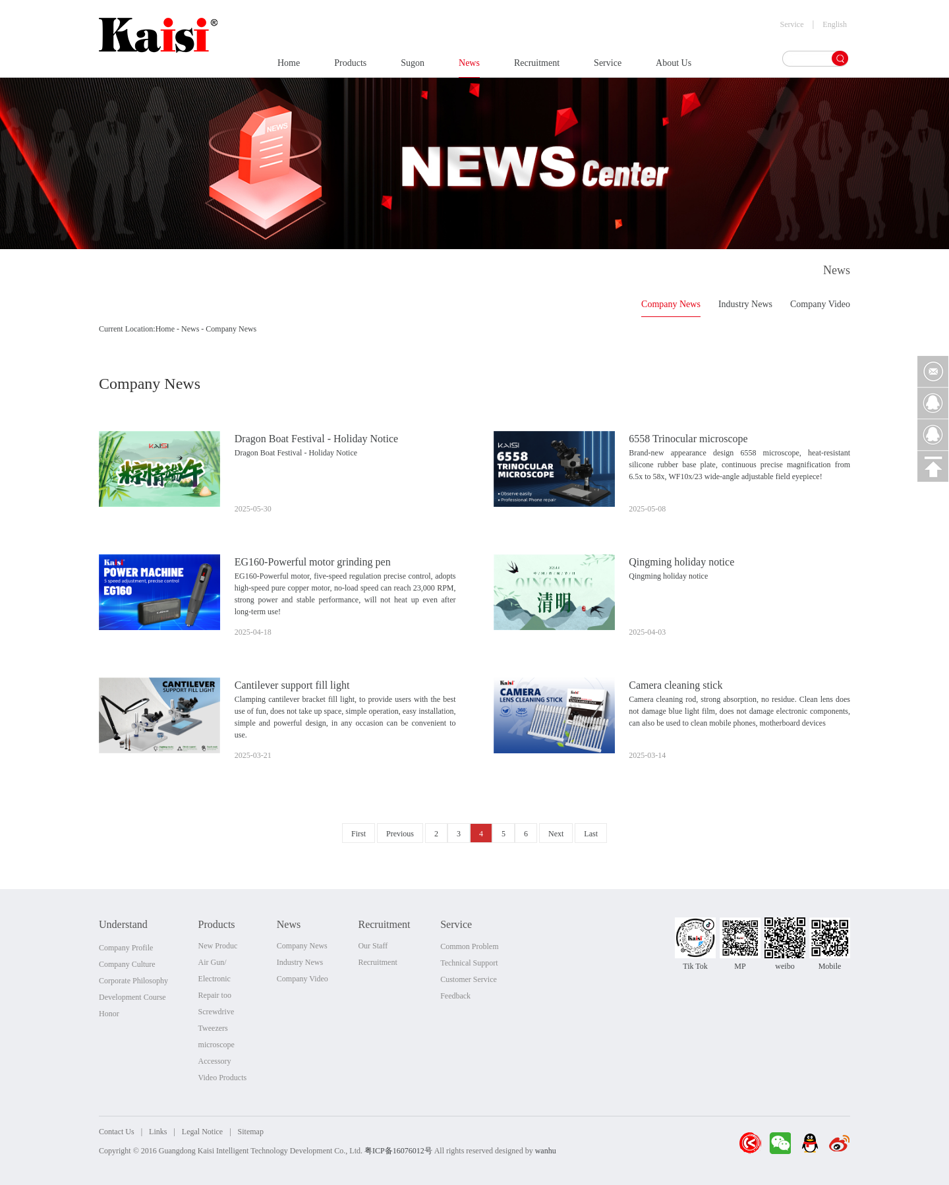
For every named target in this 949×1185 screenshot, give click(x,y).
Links (158, 1131)
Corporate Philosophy (133, 980)
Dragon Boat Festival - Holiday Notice (316, 438)
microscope (216, 1044)
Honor (109, 1013)
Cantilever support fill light (292, 685)
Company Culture (127, 964)
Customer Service (468, 979)
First (358, 833)
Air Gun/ (212, 962)
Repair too (214, 995)
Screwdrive (216, 1011)
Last (591, 833)
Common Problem (469, 946)
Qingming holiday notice (681, 561)
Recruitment (537, 67)
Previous (400, 833)
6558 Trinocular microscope (688, 438)
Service (607, 67)
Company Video (820, 304)
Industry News (745, 304)
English (834, 24)
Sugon (412, 67)
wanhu (545, 1150)
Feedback (455, 995)
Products (350, 67)
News (469, 67)
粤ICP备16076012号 (398, 1150)
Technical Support (469, 963)
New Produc (218, 945)
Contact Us (116, 1131)
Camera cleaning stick (675, 685)
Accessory (214, 1061)
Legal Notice (202, 1131)
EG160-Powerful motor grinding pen (313, 561)
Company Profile (126, 947)
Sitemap (251, 1131)
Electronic (214, 978)
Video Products (222, 1077)
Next (555, 833)
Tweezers (213, 1028)
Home (288, 67)
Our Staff (373, 945)
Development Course (132, 997)
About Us (673, 67)
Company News (671, 304)
